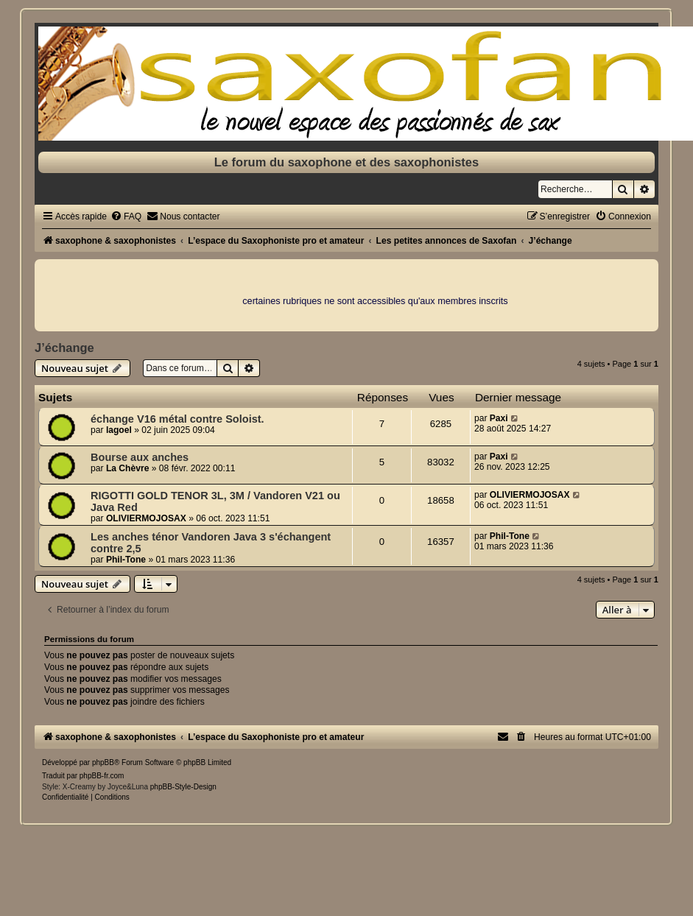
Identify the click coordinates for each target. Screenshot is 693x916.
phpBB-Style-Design (183, 787)
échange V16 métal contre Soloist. (177, 419)
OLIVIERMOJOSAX (146, 518)
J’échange (64, 347)
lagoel (119, 430)
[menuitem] (125, 216)
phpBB (103, 762)
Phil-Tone (126, 559)
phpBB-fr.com (102, 776)
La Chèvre (127, 468)
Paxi (499, 418)
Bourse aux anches (140, 457)
